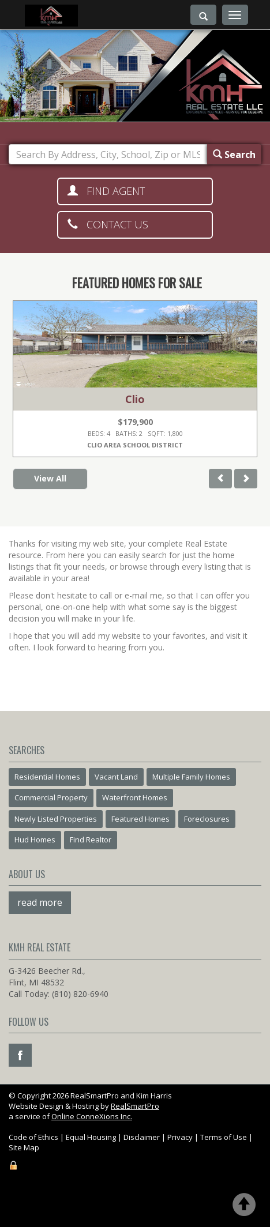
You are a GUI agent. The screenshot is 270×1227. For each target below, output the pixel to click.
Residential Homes (47, 776)
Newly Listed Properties (55, 819)
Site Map (24, 1147)
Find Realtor (90, 839)
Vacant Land (116, 776)
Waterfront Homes (134, 797)
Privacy (180, 1137)
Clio (135, 399)
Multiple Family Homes (191, 776)
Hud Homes (34, 839)
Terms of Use (223, 1137)
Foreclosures (207, 819)
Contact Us (108, 224)
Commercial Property (51, 797)
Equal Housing (91, 1137)
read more (39, 902)
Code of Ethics (33, 1137)
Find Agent (106, 191)
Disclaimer (141, 1137)
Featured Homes (140, 819)
